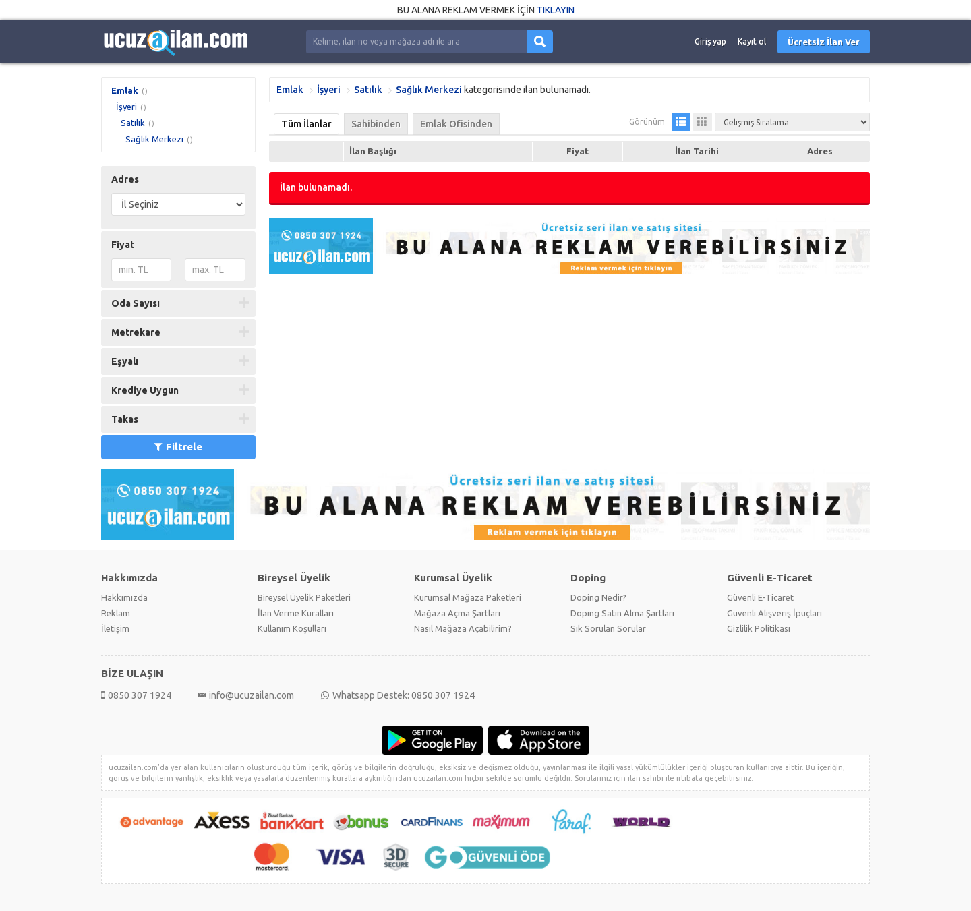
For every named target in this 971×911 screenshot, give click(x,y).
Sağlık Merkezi (154, 139)
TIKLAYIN (556, 10)
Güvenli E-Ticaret (760, 597)
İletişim (115, 628)
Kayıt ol (752, 41)
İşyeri (126, 106)
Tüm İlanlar (306, 124)
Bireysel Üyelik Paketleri (304, 597)
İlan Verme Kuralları (296, 613)
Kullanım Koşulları (292, 628)
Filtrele (178, 446)
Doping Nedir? (598, 597)
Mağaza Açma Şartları (457, 613)
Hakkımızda (124, 597)
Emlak (124, 90)
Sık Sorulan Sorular (608, 628)
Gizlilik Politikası (758, 628)
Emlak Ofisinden (456, 124)
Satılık (133, 122)
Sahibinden (376, 124)
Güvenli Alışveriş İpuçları (774, 613)
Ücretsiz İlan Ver (824, 42)
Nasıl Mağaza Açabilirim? (463, 628)
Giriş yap (710, 41)
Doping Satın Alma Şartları (622, 613)
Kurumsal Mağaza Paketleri (467, 597)
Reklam (115, 613)
